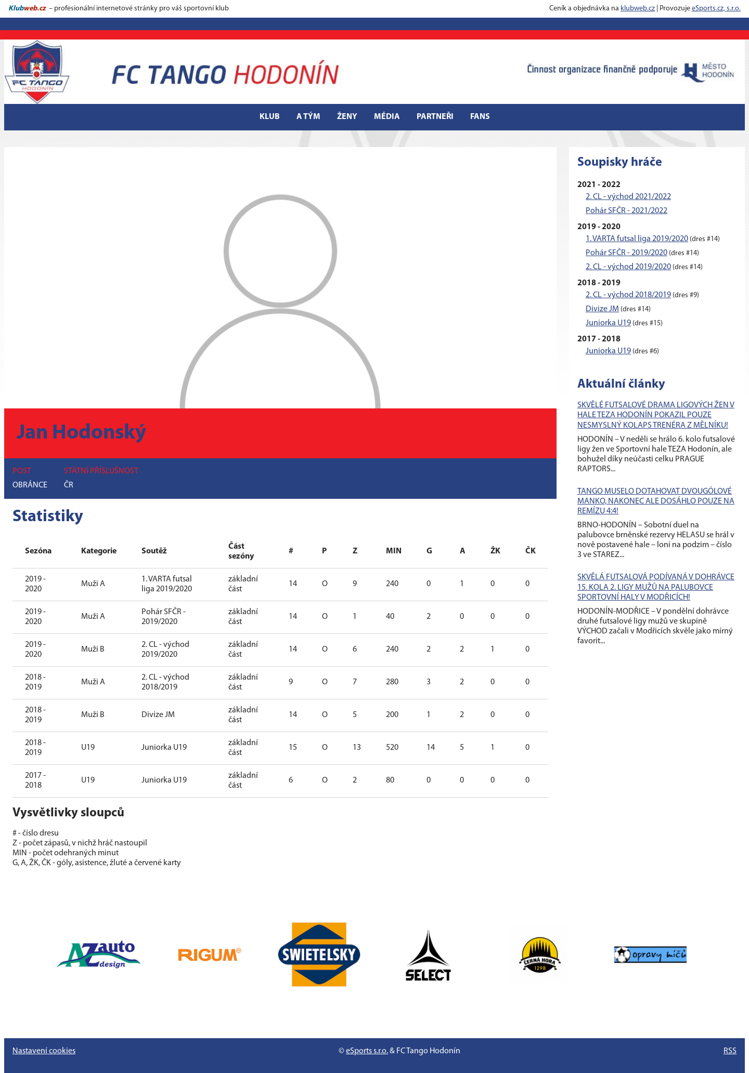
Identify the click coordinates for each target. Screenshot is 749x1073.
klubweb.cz (638, 8)
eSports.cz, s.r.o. (716, 8)
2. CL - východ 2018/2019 (628, 295)
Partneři (435, 117)
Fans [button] (480, 117)
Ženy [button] (347, 117)
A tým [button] (308, 117)
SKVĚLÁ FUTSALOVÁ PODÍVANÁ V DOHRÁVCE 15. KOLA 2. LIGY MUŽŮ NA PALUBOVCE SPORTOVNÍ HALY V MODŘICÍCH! (655, 587)
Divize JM (602, 309)
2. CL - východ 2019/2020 (628, 267)
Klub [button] (270, 117)
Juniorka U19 (608, 323)
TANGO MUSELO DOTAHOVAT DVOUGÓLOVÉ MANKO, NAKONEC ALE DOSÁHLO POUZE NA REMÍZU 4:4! (655, 501)
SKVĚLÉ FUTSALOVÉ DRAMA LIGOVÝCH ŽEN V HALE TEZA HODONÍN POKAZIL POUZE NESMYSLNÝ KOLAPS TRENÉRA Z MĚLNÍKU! (655, 415)
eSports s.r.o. (367, 1051)
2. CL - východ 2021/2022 (628, 197)
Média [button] (387, 117)
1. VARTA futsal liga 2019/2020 (637, 239)
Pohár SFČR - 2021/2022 (626, 211)
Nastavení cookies (43, 1051)
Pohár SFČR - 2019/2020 (626, 253)
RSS (730, 1051)
